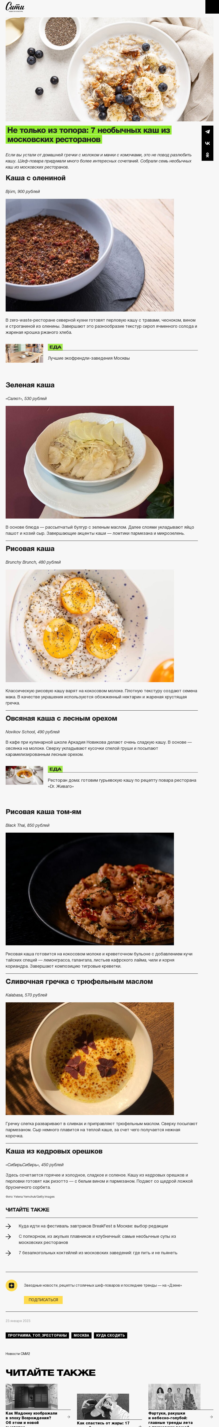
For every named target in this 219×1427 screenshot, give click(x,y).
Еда (55, 347)
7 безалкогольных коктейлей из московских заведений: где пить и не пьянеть (98, 1252)
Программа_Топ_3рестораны (37, 1335)
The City (15, 7)
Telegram (207, 131)
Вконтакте (207, 143)
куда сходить (110, 1335)
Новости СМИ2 (18, 1354)
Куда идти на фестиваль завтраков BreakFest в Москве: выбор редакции (93, 1226)
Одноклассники (207, 155)
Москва (81, 1335)
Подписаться (43, 1300)
